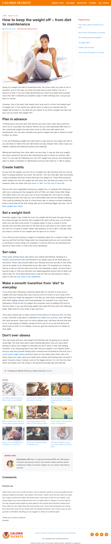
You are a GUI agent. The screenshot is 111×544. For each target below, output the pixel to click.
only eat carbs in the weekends (27, 276)
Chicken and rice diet (86, 48)
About (38, 532)
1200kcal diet (18, 303)
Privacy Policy (60, 532)
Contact (43, 532)
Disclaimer (51, 532)
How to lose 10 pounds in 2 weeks (91, 53)
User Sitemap (70, 532)
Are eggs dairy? (84, 43)
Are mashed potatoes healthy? (90, 38)
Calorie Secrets (16, 3)
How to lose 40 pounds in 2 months (91, 33)
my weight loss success (47, 317)
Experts (49, 370)
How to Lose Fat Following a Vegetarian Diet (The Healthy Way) (61, 399)
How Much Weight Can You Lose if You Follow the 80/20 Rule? (61, 443)
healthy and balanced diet (14, 259)
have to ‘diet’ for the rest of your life (48, 183)
